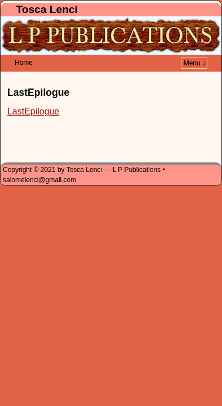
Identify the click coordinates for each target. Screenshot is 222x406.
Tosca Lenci (46, 9)
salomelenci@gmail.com (39, 163)
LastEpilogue (33, 94)
